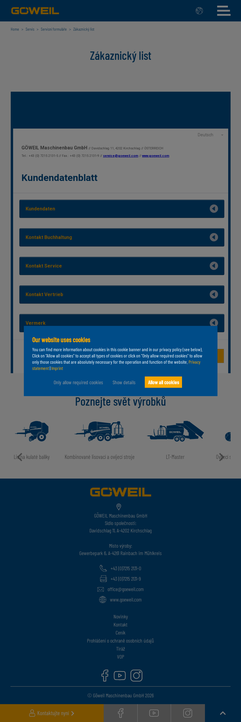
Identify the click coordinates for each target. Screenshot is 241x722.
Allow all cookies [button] (163, 382)
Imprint (57, 368)
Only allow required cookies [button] (77, 382)
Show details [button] (122, 382)
